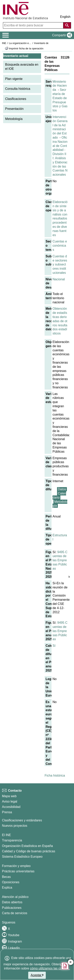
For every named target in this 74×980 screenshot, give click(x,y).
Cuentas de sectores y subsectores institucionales (59, 264)
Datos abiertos (12, 902)
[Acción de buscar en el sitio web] (67, 25)
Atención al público (15, 897)
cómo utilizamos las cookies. (50, 968)
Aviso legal (9, 801)
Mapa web (9, 796)
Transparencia (12, 840)
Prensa (7, 812)
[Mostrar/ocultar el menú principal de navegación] (5, 35)
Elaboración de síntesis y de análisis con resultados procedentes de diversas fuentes (59, 218)
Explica (7, 887)
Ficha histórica (55, 775)
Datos (62, 489)
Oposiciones (10, 882)
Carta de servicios (14, 913)
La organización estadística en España (30, 43)
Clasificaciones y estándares (22, 820)
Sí (53, 645)
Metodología (13, 119)
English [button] (65, 16)
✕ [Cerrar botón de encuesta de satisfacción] (70, 962)
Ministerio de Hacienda (59, 86)
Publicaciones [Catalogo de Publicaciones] (12, 907)
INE (4, 43)
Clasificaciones (15, 99)
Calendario (59, 495)
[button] (61, 35)
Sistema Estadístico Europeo (22, 856)
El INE (6, 835)
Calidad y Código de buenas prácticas (28, 851)
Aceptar (37, 975)
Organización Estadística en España (27, 846)
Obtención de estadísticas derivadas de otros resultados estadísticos (59, 321)
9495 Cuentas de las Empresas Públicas (59, 560)
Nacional (58, 279)
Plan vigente (13, 78)
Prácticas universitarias (18, 871)
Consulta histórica (17, 88)
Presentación (14, 108)
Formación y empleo (16, 866)
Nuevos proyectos (14, 825)
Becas (6, 876)
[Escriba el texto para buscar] (33, 25)
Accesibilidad (11, 807)
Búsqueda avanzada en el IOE (21, 66)
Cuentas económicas (59, 245)
